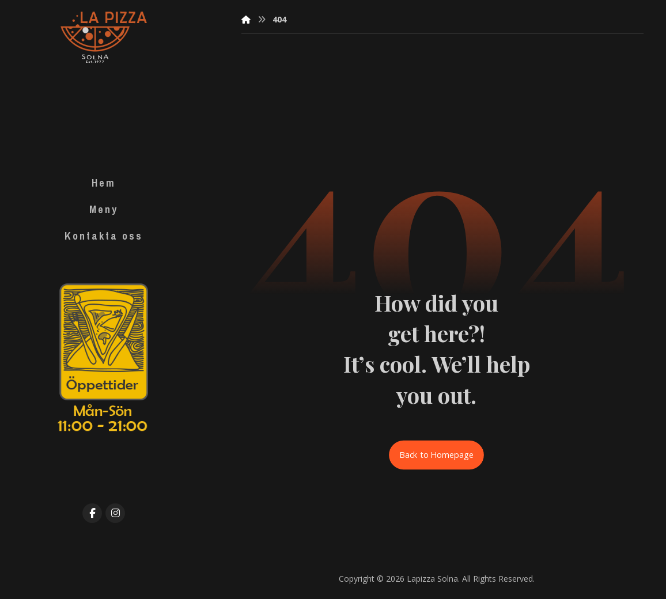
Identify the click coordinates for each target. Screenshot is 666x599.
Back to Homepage (437, 455)
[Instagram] (115, 513)
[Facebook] (92, 513)
